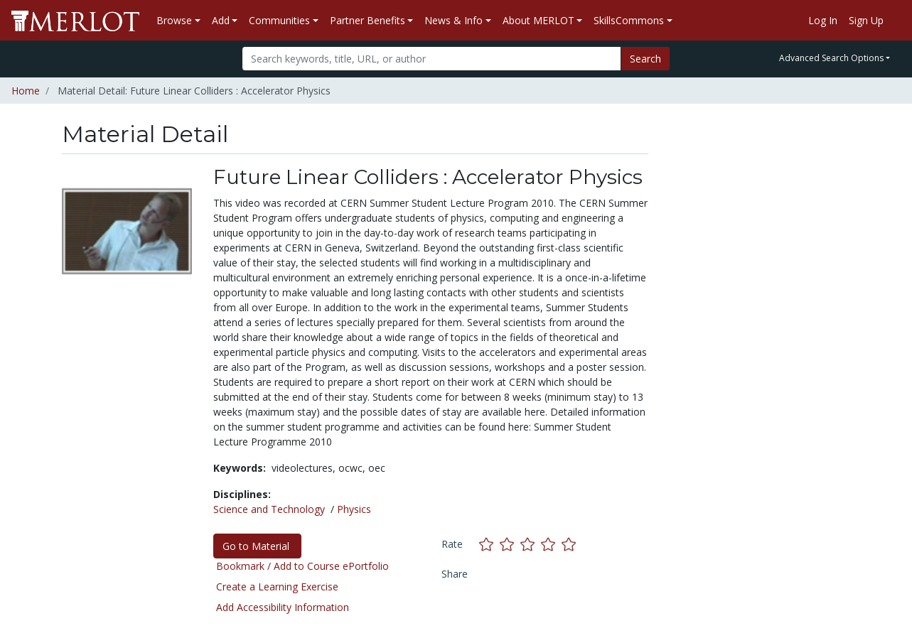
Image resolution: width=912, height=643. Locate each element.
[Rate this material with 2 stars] (510, 543)
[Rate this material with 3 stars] (530, 543)
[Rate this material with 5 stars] (570, 543)
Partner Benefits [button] (367, 20)
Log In (822, 20)
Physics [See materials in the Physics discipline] (354, 509)
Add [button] (221, 20)
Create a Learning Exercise (277, 586)
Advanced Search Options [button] (831, 58)
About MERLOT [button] (538, 20)
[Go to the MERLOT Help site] (895, 20)
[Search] (432, 58)
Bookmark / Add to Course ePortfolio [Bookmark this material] (302, 566)
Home (25, 90)
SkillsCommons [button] (629, 20)
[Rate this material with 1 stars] (489, 543)
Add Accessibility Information (282, 607)
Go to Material (257, 546)
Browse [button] (174, 20)
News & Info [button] (453, 20)
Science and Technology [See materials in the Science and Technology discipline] (269, 509)
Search (645, 58)
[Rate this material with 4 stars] (551, 543)
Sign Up (866, 20)
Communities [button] (279, 20)
